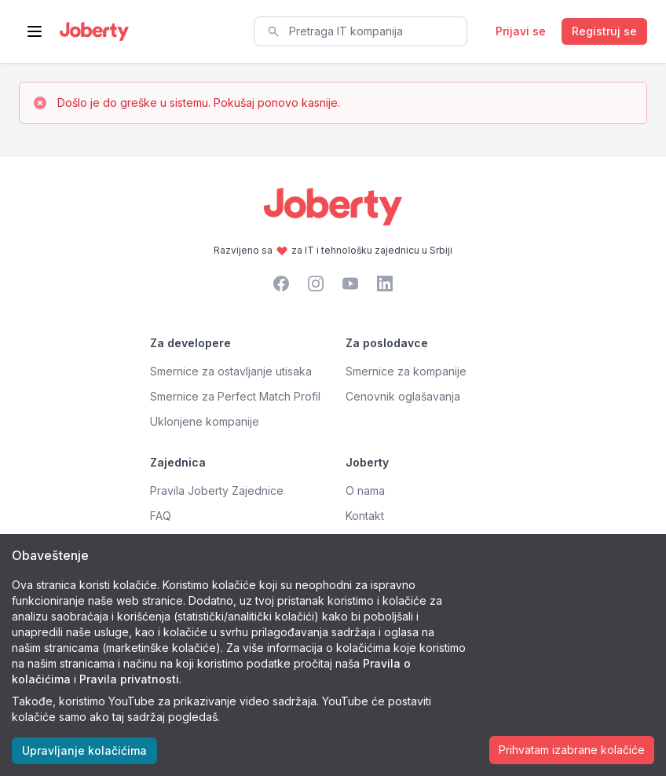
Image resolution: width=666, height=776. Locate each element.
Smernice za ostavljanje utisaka (231, 371)
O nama (365, 490)
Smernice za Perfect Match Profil (235, 396)
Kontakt (365, 515)
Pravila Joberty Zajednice (217, 490)
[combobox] (360, 31)
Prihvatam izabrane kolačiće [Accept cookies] (572, 749)
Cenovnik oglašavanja (403, 396)
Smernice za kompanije (406, 371)
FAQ (160, 515)
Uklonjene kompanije (204, 421)
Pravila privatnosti (129, 679)
